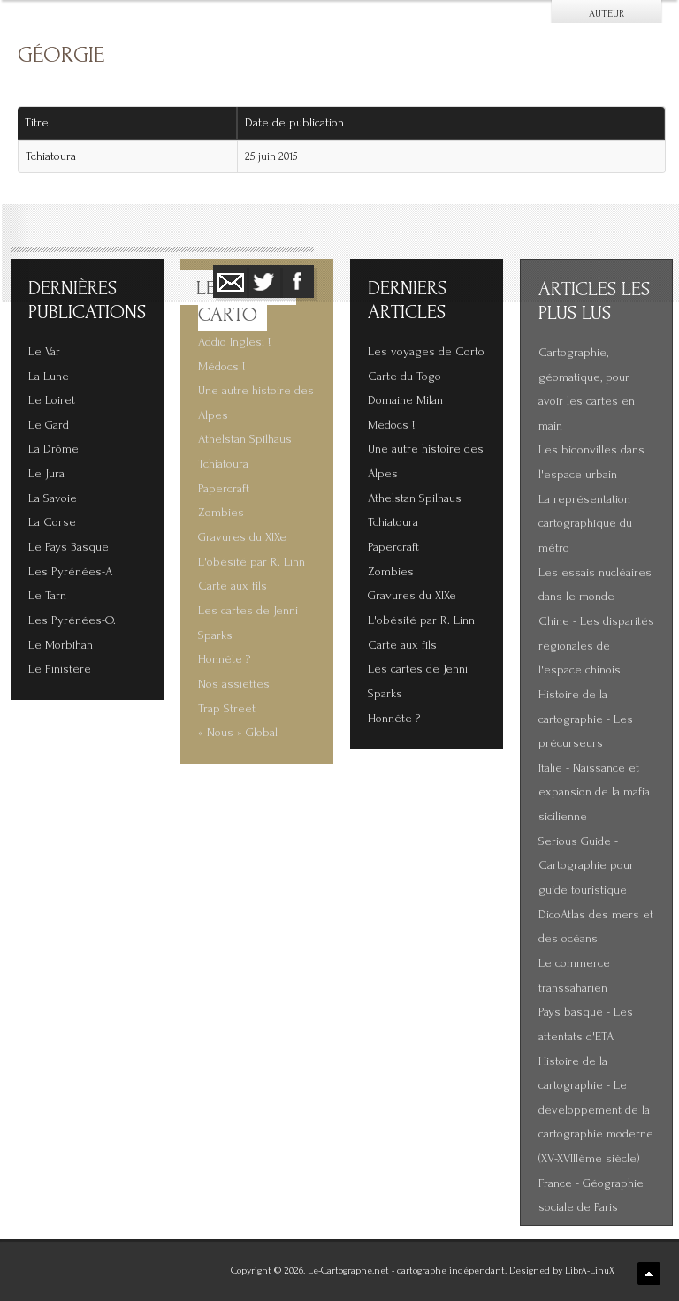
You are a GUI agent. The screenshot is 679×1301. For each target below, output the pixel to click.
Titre (37, 123)
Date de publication (300, 123)
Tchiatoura (51, 156)
